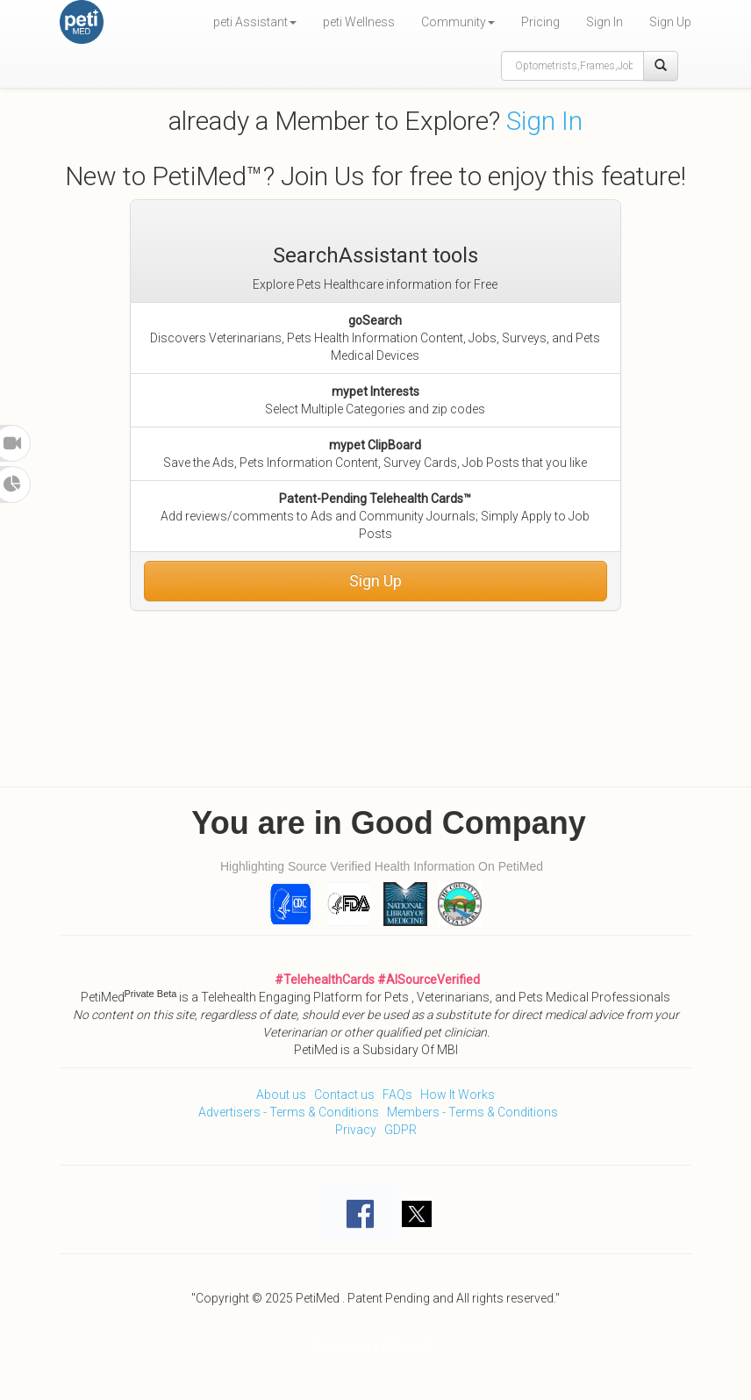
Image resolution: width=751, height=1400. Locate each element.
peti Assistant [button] (255, 22)
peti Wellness (359, 22)
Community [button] (458, 22)
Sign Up (670, 22)
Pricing (540, 22)
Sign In (604, 22)
